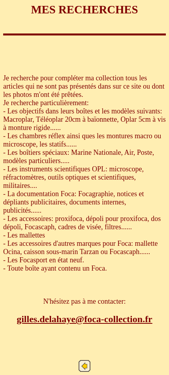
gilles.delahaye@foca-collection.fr (84, 319)
